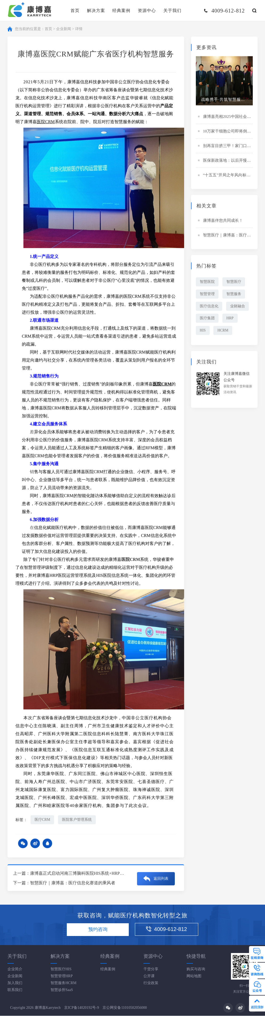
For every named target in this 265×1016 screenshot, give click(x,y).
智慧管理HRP (62, 976)
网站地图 (194, 976)
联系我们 (14, 990)
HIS (203, 331)
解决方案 (96, 10)
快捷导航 (196, 956)
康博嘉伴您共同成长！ (223, 221)
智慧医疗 (234, 282)
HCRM (223, 331)
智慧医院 (207, 282)
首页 (75, 10)
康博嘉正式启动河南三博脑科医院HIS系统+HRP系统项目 (83, 873)
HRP (230, 319)
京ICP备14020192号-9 (81, 1008)
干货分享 (150, 969)
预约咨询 (97, 929)
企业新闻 (63, 29)
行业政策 (150, 983)
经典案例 (121, 10)
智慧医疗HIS (61, 969)
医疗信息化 (209, 307)
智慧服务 (234, 295)
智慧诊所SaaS (62, 990)
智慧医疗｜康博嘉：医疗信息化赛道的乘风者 (72, 883)
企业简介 (14, 969)
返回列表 (161, 878)
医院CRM (46, 122)
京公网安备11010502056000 (125, 1008)
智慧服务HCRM (63, 983)
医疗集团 (207, 319)
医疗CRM (42, 820)
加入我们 (14, 983)
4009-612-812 (167, 929)
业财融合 (237, 307)
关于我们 (172, 10)
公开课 (149, 976)
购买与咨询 (196, 969)
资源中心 (147, 10)
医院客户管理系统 (77, 820)
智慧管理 (207, 295)
